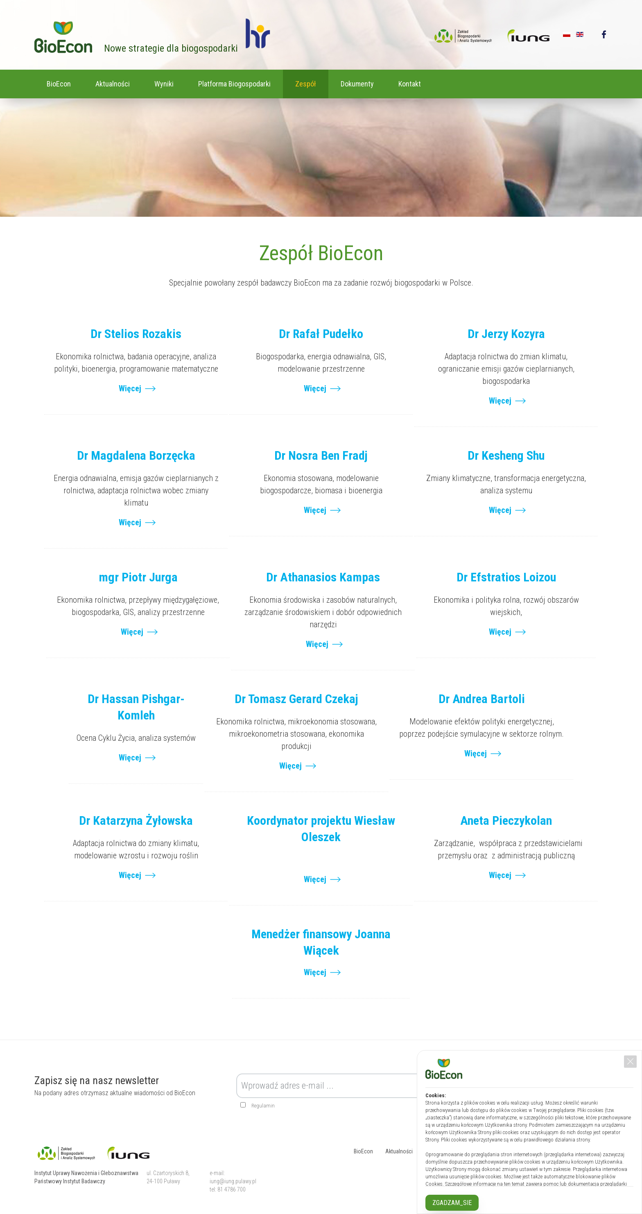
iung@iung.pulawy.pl (233, 1181)
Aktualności (112, 83)
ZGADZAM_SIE (452, 1203)
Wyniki (164, 83)
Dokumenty (357, 83)
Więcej (130, 388)
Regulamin (263, 1106)
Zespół (305, 83)
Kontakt (409, 83)
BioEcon (59, 83)
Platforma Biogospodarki (234, 83)
